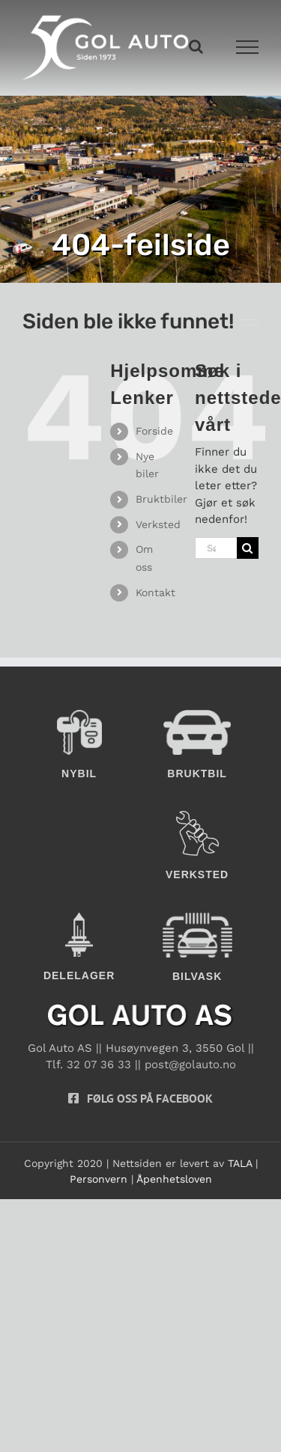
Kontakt (155, 592)
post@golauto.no (190, 1064)
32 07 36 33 (99, 1064)
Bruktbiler (161, 499)
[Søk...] (216, 548)
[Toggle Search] (196, 46)
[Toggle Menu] (248, 47)
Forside (154, 431)
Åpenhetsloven (174, 1179)
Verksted (158, 524)
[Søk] (248, 548)
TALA (240, 1163)
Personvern (98, 1179)
